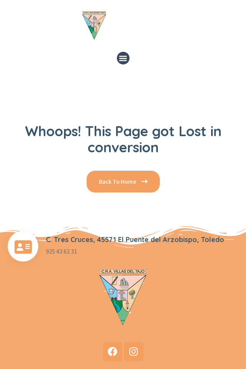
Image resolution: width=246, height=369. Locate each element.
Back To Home (123, 182)
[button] (123, 58)
